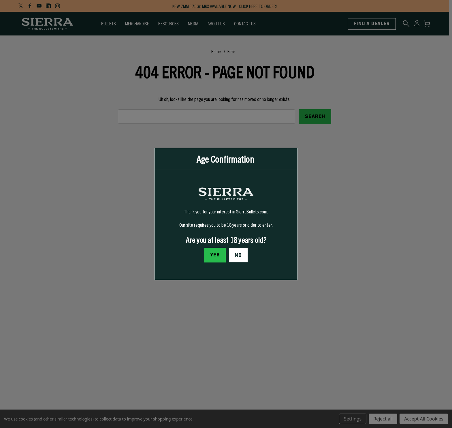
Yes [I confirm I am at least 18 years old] (215, 255)
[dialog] (226, 214)
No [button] (238, 255)
